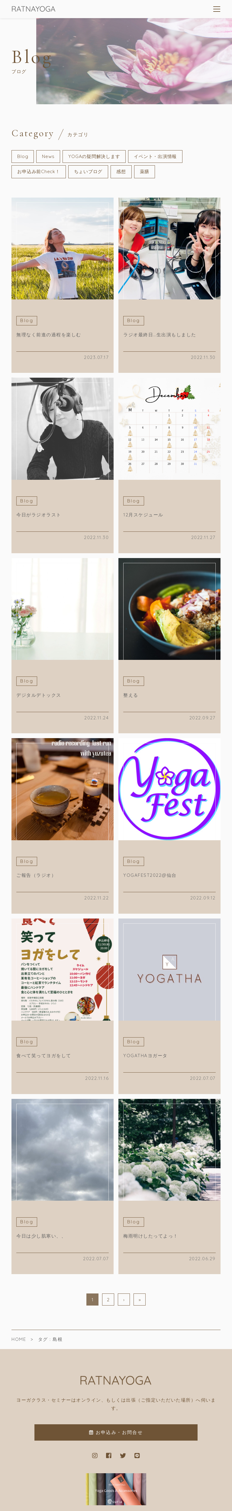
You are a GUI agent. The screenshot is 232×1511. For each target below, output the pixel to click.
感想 (121, 171)
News (48, 156)
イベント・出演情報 (155, 156)
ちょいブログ (88, 171)
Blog (22, 156)
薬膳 (145, 171)
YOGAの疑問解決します (94, 156)
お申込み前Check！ (38, 171)
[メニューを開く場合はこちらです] (216, 9)
